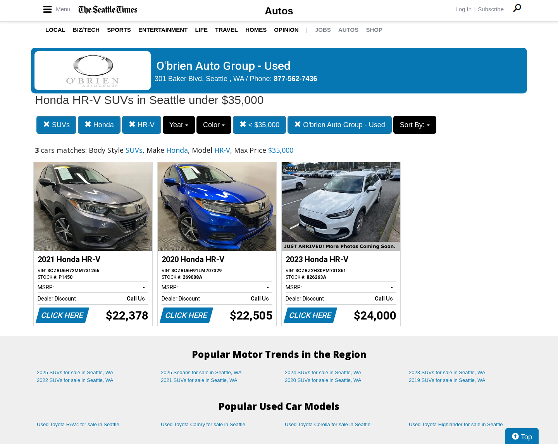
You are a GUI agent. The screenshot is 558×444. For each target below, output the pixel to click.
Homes (256, 29)
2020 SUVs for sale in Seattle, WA (323, 380)
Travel (226, 29)
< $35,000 (259, 125)
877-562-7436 (295, 79)
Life (201, 29)
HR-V (142, 125)
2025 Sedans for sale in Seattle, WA (201, 372)
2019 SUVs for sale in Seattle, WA (447, 380)
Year (178, 125)
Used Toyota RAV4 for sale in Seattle (78, 424)
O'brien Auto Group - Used (339, 125)
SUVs (56, 125)
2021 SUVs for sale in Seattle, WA (199, 380)
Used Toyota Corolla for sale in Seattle (327, 424)
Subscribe (491, 9)
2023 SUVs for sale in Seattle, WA (447, 372)
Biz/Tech (86, 29)
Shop (374, 29)
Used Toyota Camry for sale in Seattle (203, 424)
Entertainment (163, 29)
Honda (99, 125)
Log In (463, 9)
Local (55, 29)
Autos (279, 11)
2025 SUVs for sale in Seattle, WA (75, 372)
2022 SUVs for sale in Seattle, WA (75, 380)
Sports (119, 29)
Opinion (286, 29)
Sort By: (415, 125)
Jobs (323, 29)
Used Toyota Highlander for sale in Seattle (456, 424)
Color (214, 125)
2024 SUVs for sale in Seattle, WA (323, 372)
